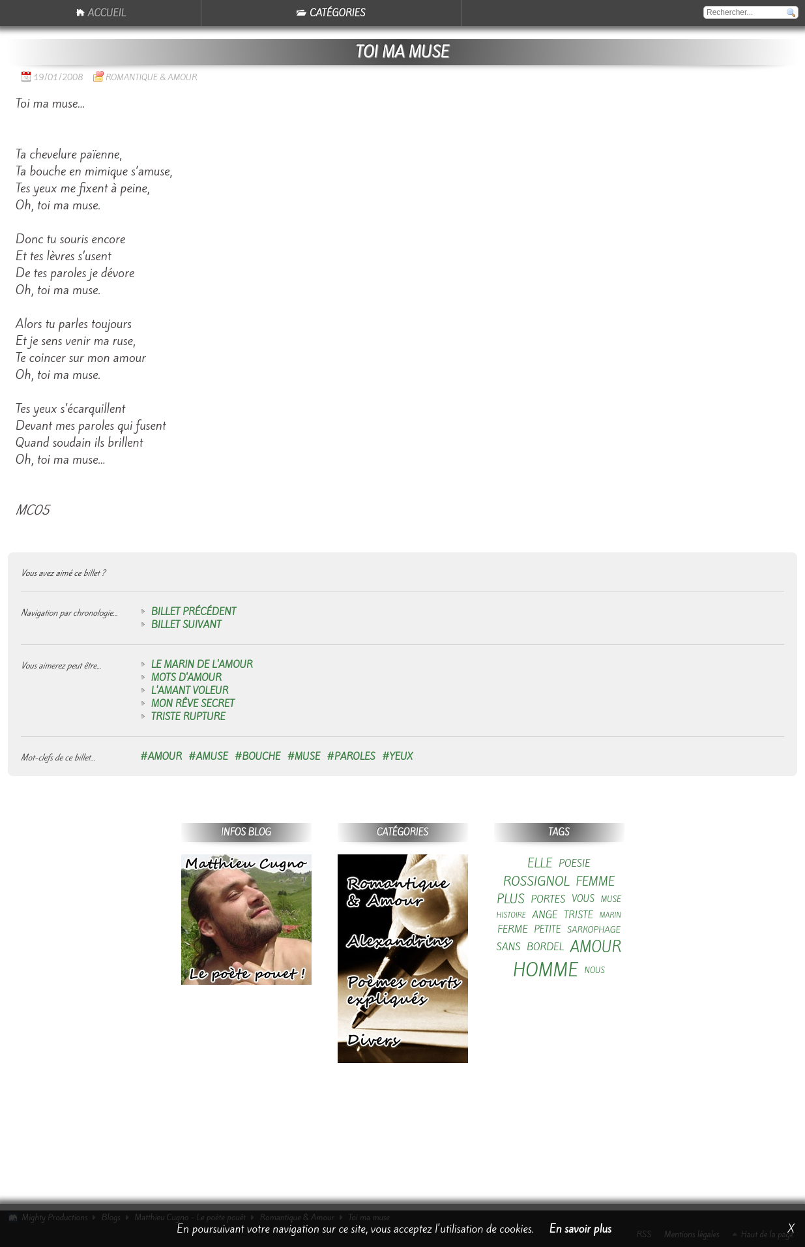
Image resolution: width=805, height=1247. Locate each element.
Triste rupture (188, 716)
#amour (161, 756)
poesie (575, 863)
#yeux (397, 756)
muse (611, 899)
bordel (545, 947)
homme (545, 970)
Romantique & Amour (151, 77)
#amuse (208, 756)
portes (548, 899)
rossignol (536, 881)
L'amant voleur (190, 690)
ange (544, 915)
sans (509, 947)
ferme (512, 929)
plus (511, 899)
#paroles (351, 756)
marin (610, 915)
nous (595, 970)
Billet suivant (186, 624)
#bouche (258, 756)
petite (547, 930)
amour (596, 947)
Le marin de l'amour (202, 664)
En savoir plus (580, 1229)
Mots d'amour (186, 677)
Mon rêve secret (193, 703)
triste (578, 915)
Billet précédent (193, 611)
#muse (303, 756)
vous (583, 899)
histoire (511, 915)
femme (595, 881)
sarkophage (594, 929)
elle (539, 863)
